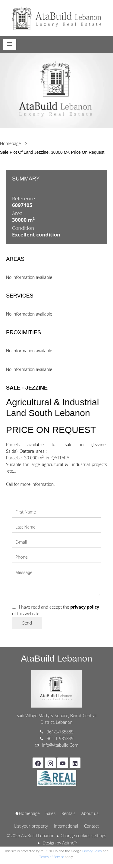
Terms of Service (51, 856)
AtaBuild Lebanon (56, 658)
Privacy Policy (92, 851)
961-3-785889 (60, 732)
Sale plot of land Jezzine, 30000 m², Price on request (52, 152)
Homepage (56, 18)
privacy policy (84, 607)
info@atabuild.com (60, 745)
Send (27, 623)
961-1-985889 (60, 738)
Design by (59, 843)
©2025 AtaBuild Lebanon (31, 835)
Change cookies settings (83, 835)
